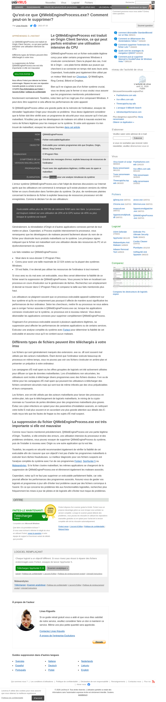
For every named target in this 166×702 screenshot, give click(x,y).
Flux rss (149, 681)
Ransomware (34, 7)
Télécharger (20, 585)
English (85, 670)
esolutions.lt (82, 695)
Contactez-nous (134, 681)
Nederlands (87, 661)
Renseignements (118, 681)
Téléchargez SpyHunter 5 (29, 568)
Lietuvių (85, 665)
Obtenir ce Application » (123, 122)
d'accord (38, 698)
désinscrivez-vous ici (139, 146)
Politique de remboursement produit (71, 574)
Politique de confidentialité (12, 698)
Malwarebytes (19, 465)
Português (20, 670)
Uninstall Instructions (94, 574)
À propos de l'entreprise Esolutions (57, 635)
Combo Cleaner (140, 241)
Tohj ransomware (141, 175)
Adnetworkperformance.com (129, 112)
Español (19, 665)
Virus (63, 2)
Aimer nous (83, 684)
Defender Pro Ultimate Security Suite (141, 234)
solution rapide (23, 74)
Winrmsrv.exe (139, 204)
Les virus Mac (88, 7)
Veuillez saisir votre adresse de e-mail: (130, 134)
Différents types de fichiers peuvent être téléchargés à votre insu (30, 56)
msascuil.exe (119, 208)
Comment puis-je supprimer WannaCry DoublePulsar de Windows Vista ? (135, 59)
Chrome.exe (118, 204)
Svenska (19, 661)
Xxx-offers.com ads (125, 99)
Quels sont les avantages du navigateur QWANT (131, 52)
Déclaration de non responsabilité (94, 681)
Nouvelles (51, 2)
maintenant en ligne (138, 7)
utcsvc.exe (138, 200)
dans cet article (72, 127)
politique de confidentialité (36, 92)
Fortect (53, 177)
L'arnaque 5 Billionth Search (129, 108)
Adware (19, 7)
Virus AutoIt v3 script (122, 162)
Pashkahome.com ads (126, 95)
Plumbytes (138, 248)
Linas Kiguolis (21, 26)
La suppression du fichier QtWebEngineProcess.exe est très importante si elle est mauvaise (27, 65)
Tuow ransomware (121, 174)
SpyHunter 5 (89, 461)
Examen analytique (36, 585)
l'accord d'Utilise (18, 92)
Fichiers (89, 2)
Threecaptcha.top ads (126, 103)
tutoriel (18, 574)
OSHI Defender (120, 232)
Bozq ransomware (121, 168)
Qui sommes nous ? (19, 681)
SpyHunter (118, 238)
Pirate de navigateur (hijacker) (60, 7)
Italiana (52, 661)
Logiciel (75, 2)
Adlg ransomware (141, 181)
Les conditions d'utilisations (42, 681)
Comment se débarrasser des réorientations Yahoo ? (131, 40)
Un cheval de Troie (109, 7)
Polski (51, 670)
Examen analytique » (58, 568)
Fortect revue (63, 526)
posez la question (34, 533)
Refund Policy (63, 529)
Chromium (81, 76)
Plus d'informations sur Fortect (31, 89)
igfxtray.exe (118, 200)
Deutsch (52, 665)
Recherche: (130, 2)
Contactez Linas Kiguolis (52, 631)
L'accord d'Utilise (76, 526)
